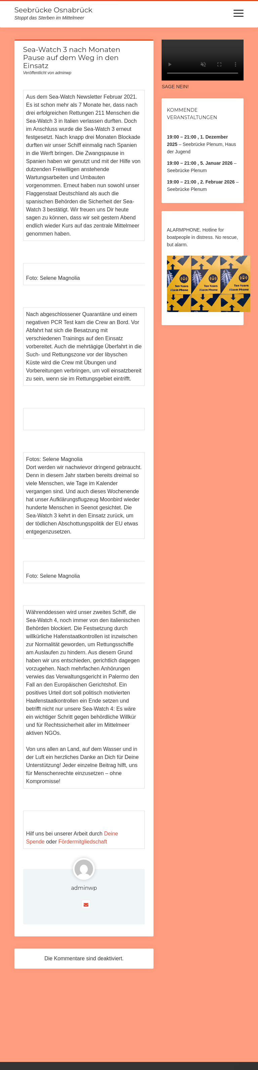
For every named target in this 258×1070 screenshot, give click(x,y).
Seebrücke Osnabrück (53, 10)
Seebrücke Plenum (187, 170)
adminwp (84, 888)
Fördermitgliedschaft (82, 842)
